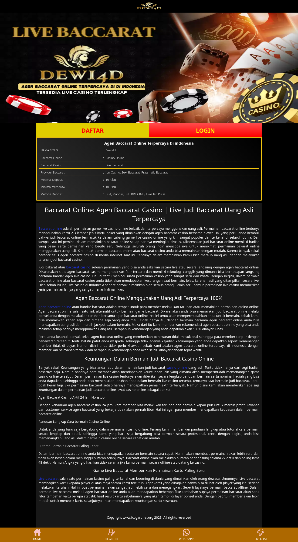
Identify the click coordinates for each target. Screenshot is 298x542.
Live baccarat (48, 478)
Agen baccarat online (54, 307)
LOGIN (205, 130)
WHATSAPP (186, 535)
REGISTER (111, 535)
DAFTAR (92, 130)
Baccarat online (50, 228)
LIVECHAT (260, 535)
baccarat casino (78, 267)
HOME (37, 535)
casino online (176, 367)
